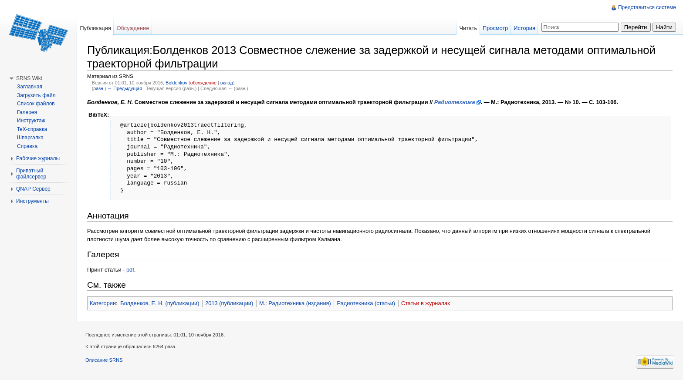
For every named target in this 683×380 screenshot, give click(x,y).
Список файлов (36, 104)
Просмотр (495, 28)
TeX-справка (32, 129)
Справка (27, 146)
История (524, 28)
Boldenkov (176, 82)
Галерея (27, 112)
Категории (103, 303)
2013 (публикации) (229, 303)
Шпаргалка (30, 138)
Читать (468, 28)
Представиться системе (647, 7)
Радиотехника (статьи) (366, 303)
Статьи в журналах (425, 303)
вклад (226, 82)
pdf (130, 269)
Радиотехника (454, 102)
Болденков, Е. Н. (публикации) (159, 303)
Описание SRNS (104, 360)
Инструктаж (31, 121)
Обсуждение (133, 28)
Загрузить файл (36, 95)
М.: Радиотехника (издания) (295, 303)
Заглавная (29, 87)
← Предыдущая (125, 88)
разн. (99, 88)
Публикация (95, 28)
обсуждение (203, 82)
